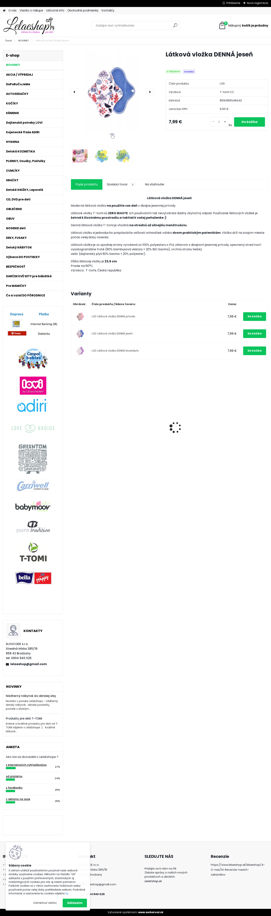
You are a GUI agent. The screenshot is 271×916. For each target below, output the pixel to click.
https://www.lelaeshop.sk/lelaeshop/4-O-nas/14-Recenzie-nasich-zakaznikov (238, 869)
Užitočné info (55, 10)
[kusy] (219, 122)
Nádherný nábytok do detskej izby (31, 696)
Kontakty (108, 10)
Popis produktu (86, 184)
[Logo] (29, 25)
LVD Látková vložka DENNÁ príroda (113, 316)
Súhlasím (74, 903)
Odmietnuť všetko (45, 903)
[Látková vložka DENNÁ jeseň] (112, 91)
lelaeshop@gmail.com (28, 664)
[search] (175, 26)
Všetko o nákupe (31, 10)
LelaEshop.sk (153, 881)
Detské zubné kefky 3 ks (140, 424)
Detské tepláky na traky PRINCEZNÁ (240, 448)
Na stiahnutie (154, 184)
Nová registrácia (257, 3)
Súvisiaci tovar (121, 184)
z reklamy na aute (18, 799)
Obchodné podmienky (83, 10)
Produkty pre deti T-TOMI (24, 718)
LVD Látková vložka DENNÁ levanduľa (115, 351)
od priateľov (14, 776)
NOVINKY (23, 40)
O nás (12, 10)
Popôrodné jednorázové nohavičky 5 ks (90, 432)
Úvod (8, 40)
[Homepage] (4, 10)
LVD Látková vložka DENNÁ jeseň (112, 333)
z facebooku (14, 788)
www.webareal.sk (150, 912)
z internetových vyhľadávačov (26, 765)
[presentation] (74, 92)
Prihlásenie (233, 3)
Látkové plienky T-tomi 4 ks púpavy (193, 426)
